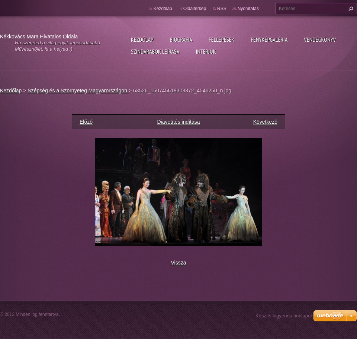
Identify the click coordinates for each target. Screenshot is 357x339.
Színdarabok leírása (155, 51)
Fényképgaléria (269, 39)
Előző (86, 122)
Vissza (178, 263)
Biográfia (181, 39)
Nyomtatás (248, 8)
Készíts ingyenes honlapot (283, 316)
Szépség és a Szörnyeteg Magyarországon (78, 91)
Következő (265, 122)
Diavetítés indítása (178, 122)
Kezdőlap (142, 39)
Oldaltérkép (194, 8)
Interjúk (206, 51)
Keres (350, 8)
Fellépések (221, 39)
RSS (221, 8)
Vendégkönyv (320, 39)
